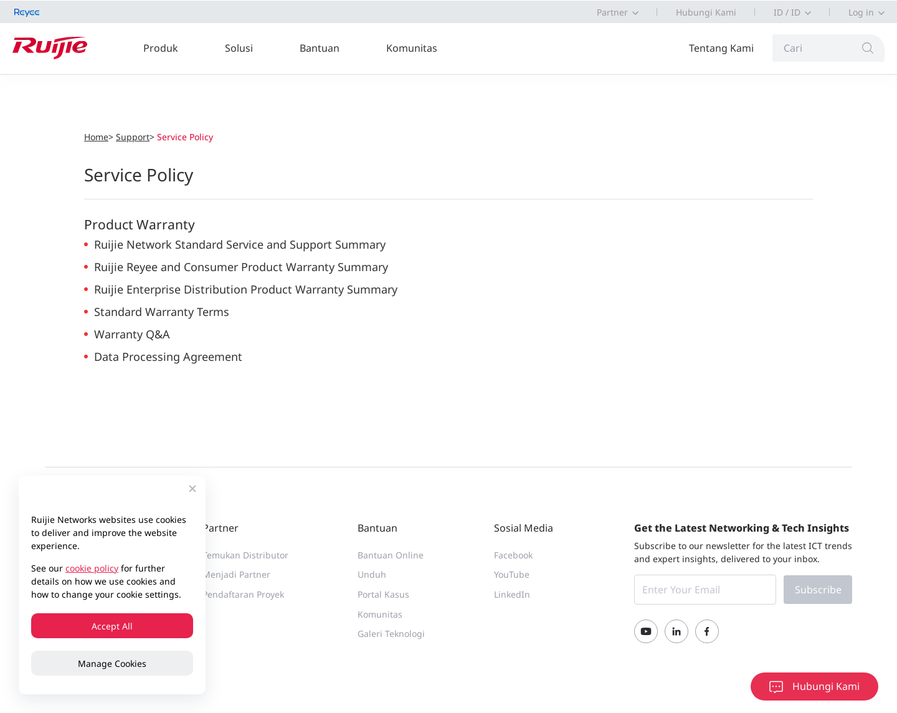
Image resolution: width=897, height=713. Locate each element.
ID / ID (787, 12)
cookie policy (91, 568)
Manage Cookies (112, 663)
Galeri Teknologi (391, 633)
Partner (612, 12)
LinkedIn (512, 594)
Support (133, 137)
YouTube (511, 574)
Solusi (239, 48)
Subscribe (818, 589)
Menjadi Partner (236, 574)
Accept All (112, 626)
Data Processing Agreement (168, 356)
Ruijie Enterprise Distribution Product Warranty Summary (245, 289)
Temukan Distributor (245, 555)
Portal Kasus (383, 594)
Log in (861, 12)
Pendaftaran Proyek (243, 594)
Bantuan (319, 48)
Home (96, 137)
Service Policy (185, 137)
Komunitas (411, 48)
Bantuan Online (391, 555)
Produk (160, 48)
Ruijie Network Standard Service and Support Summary (240, 244)
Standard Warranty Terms (161, 311)
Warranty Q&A (132, 334)
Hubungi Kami (706, 12)
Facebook (513, 555)
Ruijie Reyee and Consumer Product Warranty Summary (241, 266)
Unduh (372, 574)
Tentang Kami (721, 48)
